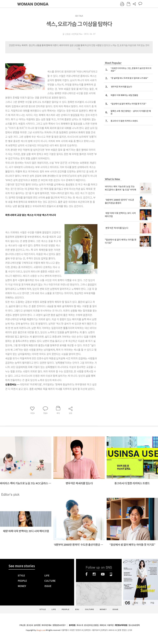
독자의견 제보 (46, 625)
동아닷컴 (72, 625)
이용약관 (110, 625)
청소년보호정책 (134, 625)
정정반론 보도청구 (59, 625)
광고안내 (30, 625)
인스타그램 (94, 574)
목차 (136, 602)
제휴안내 (103, 625)
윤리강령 (37, 625)
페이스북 (86, 574)
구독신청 (22, 625)
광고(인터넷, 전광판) (91, 625)
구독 (144, 602)
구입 (152, 602)
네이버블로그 (111, 574)
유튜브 (103, 574)
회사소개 (80, 625)
